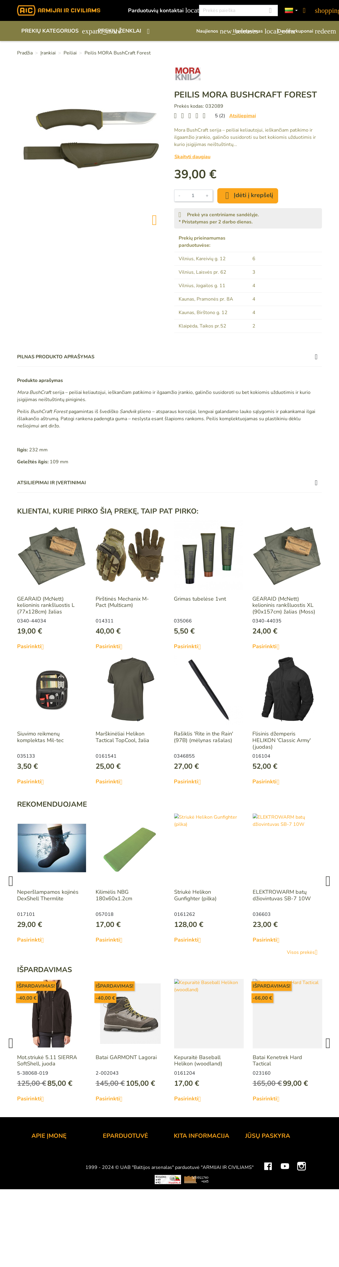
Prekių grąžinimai (265, 1162)
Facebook (268, 1225)
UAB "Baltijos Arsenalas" (62, 1162)
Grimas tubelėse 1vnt (200, 598)
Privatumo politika (124, 1186)
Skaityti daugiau (192, 156)
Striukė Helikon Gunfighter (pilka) (195, 895)
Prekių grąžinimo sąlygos (133, 1178)
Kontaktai (42, 1154)
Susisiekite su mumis (128, 1194)
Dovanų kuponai (300, 31)
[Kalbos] (291, 10)
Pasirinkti (33, 647)
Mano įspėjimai (263, 1202)
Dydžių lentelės (192, 1202)
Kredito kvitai (261, 1178)
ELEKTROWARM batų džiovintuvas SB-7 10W (282, 895)
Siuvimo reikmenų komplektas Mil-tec (40, 737)
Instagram (302, 1225)
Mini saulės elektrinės (266, 1243)
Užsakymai (258, 1170)
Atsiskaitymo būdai (126, 1162)
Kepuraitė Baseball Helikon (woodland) (198, 1060)
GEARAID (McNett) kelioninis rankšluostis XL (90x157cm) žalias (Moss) (283, 605)
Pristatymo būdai (123, 1170)
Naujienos (211, 31)
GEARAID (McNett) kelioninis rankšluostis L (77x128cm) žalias (46, 605)
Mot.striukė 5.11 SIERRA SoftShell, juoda (47, 1060)
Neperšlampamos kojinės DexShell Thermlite (48, 895)
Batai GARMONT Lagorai (126, 1057)
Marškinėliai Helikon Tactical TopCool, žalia (122, 737)
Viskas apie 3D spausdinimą (85, 1243)
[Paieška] (238, 10)
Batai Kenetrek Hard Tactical (277, 1060)
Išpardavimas (252, 31)
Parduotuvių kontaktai (160, 10)
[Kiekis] (193, 195)
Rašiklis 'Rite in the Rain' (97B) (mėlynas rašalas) (203, 737)
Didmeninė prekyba (55, 1170)
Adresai (254, 1186)
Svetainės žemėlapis (199, 1210)
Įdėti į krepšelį (247, 195)
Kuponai (255, 1194)
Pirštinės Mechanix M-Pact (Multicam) (122, 602)
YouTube (285, 1225)
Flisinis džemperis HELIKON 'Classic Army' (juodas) (281, 740)
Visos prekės (304, 952)
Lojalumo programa (197, 1154)
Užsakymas (116, 1154)
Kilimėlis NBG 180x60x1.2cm (114, 895)
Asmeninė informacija (271, 1154)
